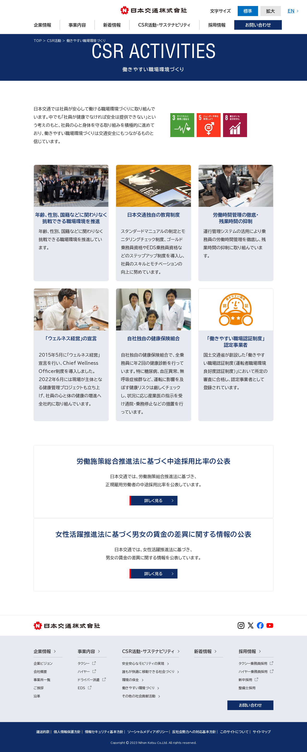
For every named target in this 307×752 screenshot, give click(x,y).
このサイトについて (234, 732)
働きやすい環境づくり (138, 688)
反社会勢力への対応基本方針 (194, 732)
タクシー (83, 663)
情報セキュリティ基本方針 (104, 732)
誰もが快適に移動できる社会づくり (148, 671)
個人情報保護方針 (67, 732)
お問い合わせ (250, 705)
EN (291, 11)
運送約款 (43, 732)
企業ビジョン (43, 663)
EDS (81, 688)
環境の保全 (130, 680)
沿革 (37, 696)
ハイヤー (84, 671)
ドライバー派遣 (89, 680)
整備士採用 (247, 688)
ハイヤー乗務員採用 (253, 671)
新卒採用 (245, 680)
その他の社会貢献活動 (138, 696)
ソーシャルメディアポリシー (148, 732)
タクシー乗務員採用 (253, 663)
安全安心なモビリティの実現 (143, 663)
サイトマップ (262, 732)
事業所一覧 (42, 680)
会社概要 (40, 671)
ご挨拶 (39, 688)
